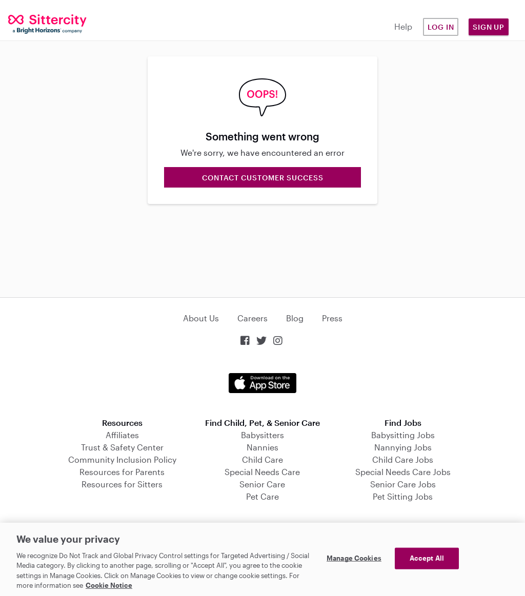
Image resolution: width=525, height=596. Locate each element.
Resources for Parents (122, 472)
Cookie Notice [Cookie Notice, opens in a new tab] (109, 585)
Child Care (262, 459)
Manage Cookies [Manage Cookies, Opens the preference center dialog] (354, 558)
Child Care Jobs (402, 459)
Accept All (427, 558)
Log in (441, 27)
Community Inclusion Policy (122, 459)
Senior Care (262, 484)
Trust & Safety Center (122, 447)
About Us (201, 318)
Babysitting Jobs (403, 435)
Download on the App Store (262, 383)
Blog (295, 318)
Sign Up (488, 27)
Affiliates (122, 435)
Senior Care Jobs (403, 484)
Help (403, 26)
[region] (262, 559)
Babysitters (262, 435)
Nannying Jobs (403, 447)
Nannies (262, 447)
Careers (252, 318)
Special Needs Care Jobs (403, 472)
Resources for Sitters (122, 484)
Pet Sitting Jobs (403, 496)
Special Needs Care (262, 472)
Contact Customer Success (263, 177)
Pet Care (262, 496)
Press (332, 318)
